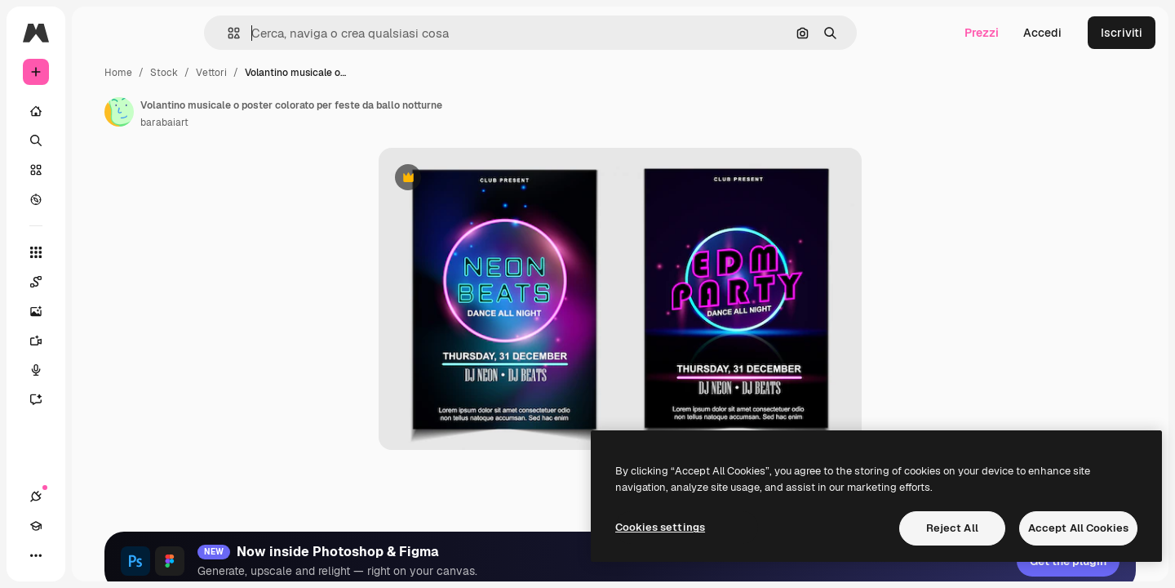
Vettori (335, 72)
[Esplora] (98, 199)
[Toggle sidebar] (160, 33)
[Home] (98, 111)
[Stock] (98, 170)
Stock (288, 72)
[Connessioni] (36, 555)
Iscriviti (1121, 32)
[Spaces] (98, 282)
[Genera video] (98, 340)
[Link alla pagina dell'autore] (243, 112)
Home (242, 72)
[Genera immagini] (98, 311)
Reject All (952, 528)
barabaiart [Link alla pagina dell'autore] (288, 122)
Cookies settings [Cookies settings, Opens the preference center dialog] (660, 527)
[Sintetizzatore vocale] (98, 370)
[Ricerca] (98, 140)
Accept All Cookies (1078, 528)
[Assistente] (98, 399)
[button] (289, 33)
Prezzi (981, 32)
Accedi (1042, 32)
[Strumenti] (98, 252)
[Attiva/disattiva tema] (95, 555)
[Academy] (65, 555)
